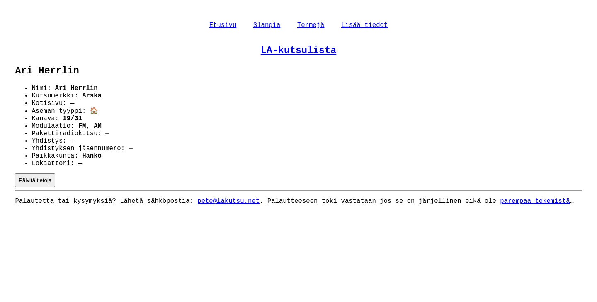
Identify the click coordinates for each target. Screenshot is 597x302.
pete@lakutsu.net (228, 226)
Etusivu (223, 26)
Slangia (267, 26)
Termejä (311, 26)
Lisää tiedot (364, 26)
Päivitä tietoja (35, 205)
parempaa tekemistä (535, 226)
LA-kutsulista (298, 53)
